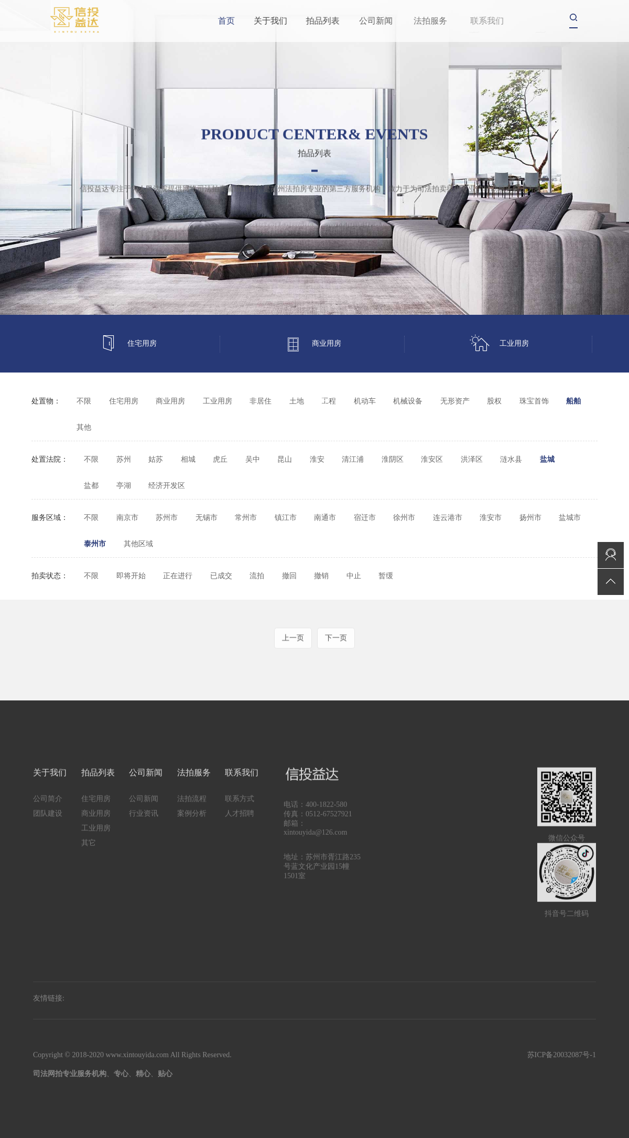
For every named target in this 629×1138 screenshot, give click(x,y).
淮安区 (432, 459)
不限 (84, 401)
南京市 (127, 518)
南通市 (325, 518)
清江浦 (353, 459)
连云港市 (447, 518)
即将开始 (131, 576)
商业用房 (313, 344)
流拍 (257, 576)
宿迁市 (365, 518)
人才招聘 (239, 833)
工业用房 (499, 344)
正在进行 (177, 576)
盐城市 (570, 518)
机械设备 (407, 401)
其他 (84, 427)
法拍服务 (194, 792)
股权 (494, 401)
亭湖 (123, 486)
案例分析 (192, 833)
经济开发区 (166, 486)
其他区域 (138, 544)
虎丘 (220, 459)
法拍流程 (192, 819)
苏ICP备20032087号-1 (561, 1055)
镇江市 (286, 518)
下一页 (336, 657)
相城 (188, 459)
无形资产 (455, 401)
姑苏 (155, 459)
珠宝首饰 (534, 401)
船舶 (573, 401)
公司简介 (47, 819)
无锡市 (207, 518)
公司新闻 (401, 20)
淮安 (317, 459)
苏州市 (167, 518)
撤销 (321, 576)
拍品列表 (345, 20)
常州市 (246, 518)
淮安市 (491, 518)
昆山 (284, 459)
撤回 (289, 576)
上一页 (293, 657)
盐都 (91, 486)
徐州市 (404, 518)
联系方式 (239, 819)
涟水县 (511, 459)
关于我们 (287, 20)
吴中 (252, 459)
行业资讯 (143, 833)
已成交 (221, 576)
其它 (319, 401)
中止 (353, 576)
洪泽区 (472, 459)
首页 (232, 20)
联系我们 (241, 792)
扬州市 (530, 518)
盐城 (547, 459)
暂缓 (385, 576)
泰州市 (95, 544)
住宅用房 (128, 344)
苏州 (123, 459)
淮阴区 (393, 459)
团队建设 (47, 833)
